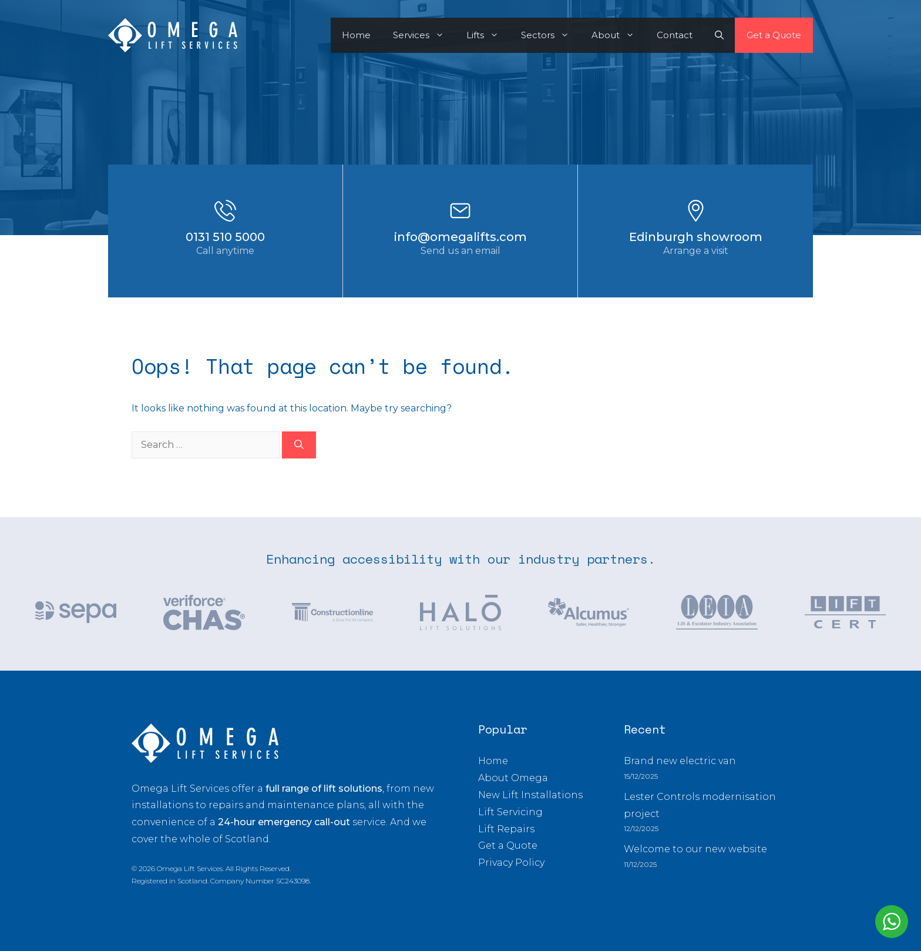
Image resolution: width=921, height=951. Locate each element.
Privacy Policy (511, 862)
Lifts (488, 35)
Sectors (550, 35)
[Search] (299, 444)
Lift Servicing (510, 812)
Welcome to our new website (695, 849)
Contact (675, 35)
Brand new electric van (680, 760)
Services (424, 35)
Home (356, 35)
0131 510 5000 (225, 237)
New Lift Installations (530, 795)
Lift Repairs (506, 829)
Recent (645, 729)
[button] (719, 35)
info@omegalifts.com (460, 237)
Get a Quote (774, 35)
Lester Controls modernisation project (700, 805)
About (618, 35)
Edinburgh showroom (695, 237)
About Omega (513, 777)
